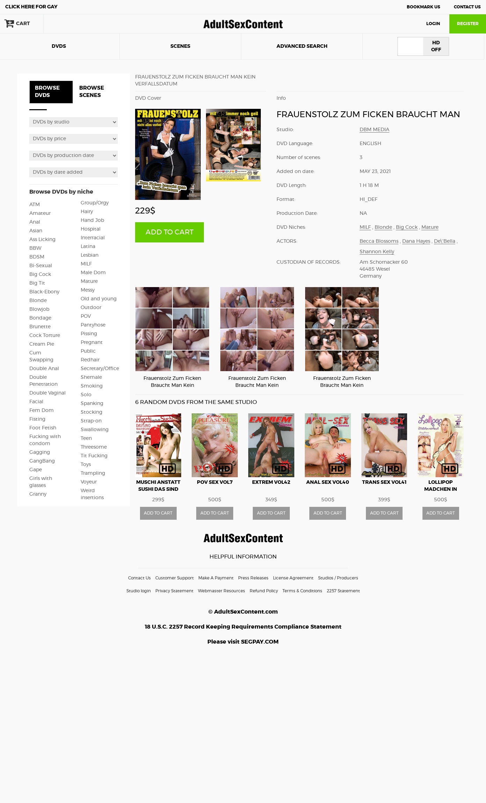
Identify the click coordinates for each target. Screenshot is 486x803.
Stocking (91, 412)
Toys (86, 464)
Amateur (40, 213)
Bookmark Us (423, 7)
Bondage (40, 318)
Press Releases (253, 578)
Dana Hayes (416, 241)
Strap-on (91, 421)
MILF (86, 264)
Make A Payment (216, 578)
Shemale (91, 377)
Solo (86, 394)
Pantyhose (93, 325)
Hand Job (92, 220)
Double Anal (44, 368)
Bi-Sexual (40, 265)
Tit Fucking (94, 455)
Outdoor (91, 307)
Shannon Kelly (377, 251)
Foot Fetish (42, 428)
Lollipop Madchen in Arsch (440, 489)
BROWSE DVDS (47, 91)
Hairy (87, 211)
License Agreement (293, 578)
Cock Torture (44, 335)
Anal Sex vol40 (327, 482)
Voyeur (89, 482)
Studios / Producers (338, 578)
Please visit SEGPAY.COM (243, 642)
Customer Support (174, 578)
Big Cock (40, 274)
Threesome (94, 447)
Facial (36, 401)
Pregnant (92, 342)
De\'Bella (444, 241)
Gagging (39, 452)
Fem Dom (41, 410)
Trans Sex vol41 (384, 482)
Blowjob (39, 309)
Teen (86, 438)
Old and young (99, 299)
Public (88, 351)
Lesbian (89, 255)
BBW (35, 248)
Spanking (92, 403)
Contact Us (467, 7)
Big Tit (37, 283)
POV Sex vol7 (215, 482)
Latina (88, 246)
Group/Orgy (95, 203)
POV (86, 316)
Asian (35, 230)
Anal (34, 222)
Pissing (89, 333)
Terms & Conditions (302, 591)
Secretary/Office (100, 368)
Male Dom (93, 272)
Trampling (93, 473)
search (66, 23)
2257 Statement (343, 591)
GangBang (42, 461)
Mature (89, 281)
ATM (34, 204)
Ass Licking (42, 239)
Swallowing (95, 429)
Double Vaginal (47, 393)
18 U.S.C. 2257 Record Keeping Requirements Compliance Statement (243, 627)
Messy (88, 290)
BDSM (36, 257)
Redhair (90, 360)
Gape (35, 469)
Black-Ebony (44, 292)
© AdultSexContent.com (243, 612)
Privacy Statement (174, 591)
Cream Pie (41, 344)
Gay (31, 7)
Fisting (37, 419)
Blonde (38, 300)
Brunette (40, 326)
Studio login (138, 591)
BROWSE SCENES (91, 91)
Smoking (92, 386)
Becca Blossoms (379, 241)
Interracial (93, 237)
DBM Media (374, 129)
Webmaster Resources (221, 591)
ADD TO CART (169, 232)
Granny (37, 494)
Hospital (91, 229)
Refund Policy (264, 591)
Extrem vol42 (271, 482)
